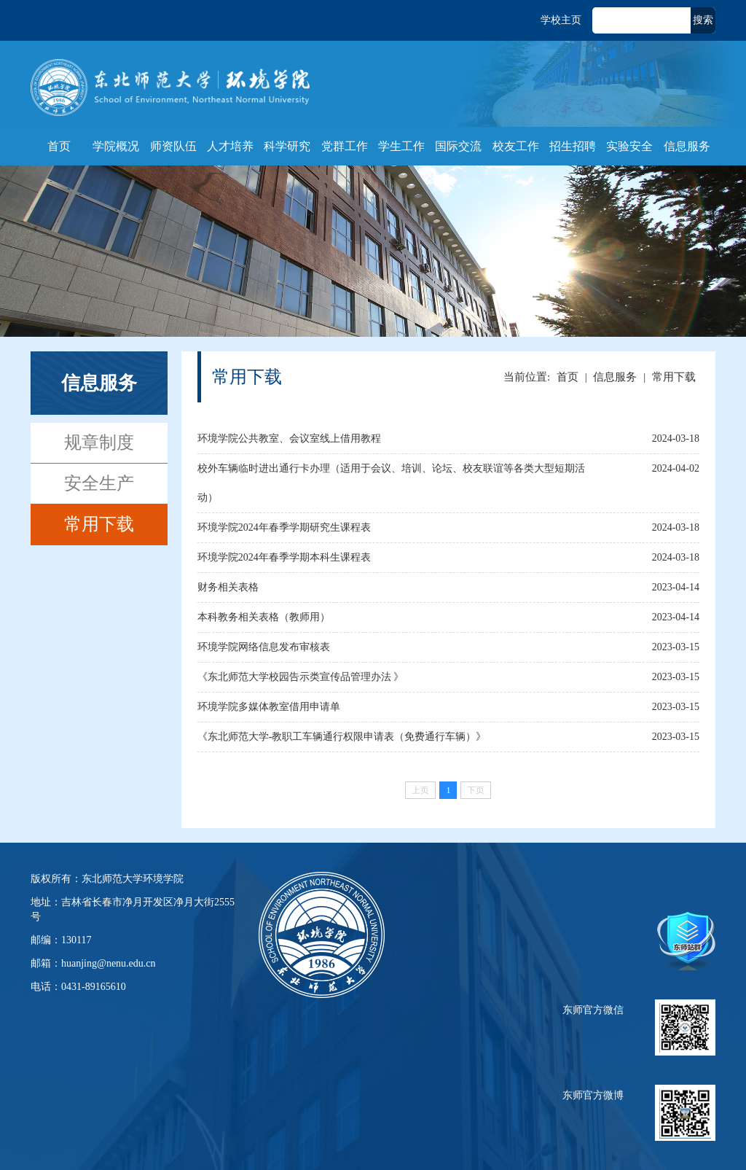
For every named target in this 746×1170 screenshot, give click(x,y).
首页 (59, 146)
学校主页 (561, 20)
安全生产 (99, 483)
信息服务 (687, 146)
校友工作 (515, 146)
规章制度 (99, 442)
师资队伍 (173, 146)
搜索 (703, 20)
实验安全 (629, 146)
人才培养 (230, 146)
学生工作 (401, 146)
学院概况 (116, 146)
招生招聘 (572, 146)
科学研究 (287, 146)
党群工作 (344, 146)
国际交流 (458, 146)
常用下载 (99, 524)
